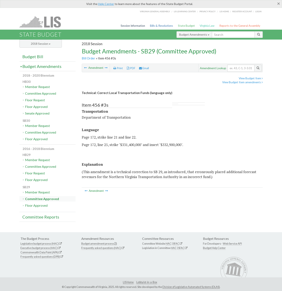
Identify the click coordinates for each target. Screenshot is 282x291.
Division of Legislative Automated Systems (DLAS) (191, 287)
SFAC (176, 243)
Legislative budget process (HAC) (39, 243)
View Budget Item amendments (242, 82)
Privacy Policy (207, 11)
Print (118, 68)
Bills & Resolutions (161, 25)
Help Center (106, 4)
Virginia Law (207, 25)
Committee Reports (40, 216)
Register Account (242, 11)
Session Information (133, 25)
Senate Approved (37, 113)
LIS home (224, 11)
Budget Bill (32, 56)
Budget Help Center (214, 248)
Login (258, 11)
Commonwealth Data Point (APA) (39, 252)
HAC (168, 243)
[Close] (278, 3)
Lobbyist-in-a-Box (146, 282)
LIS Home (128, 282)
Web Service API (232, 243)
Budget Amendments (194, 34)
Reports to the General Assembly (239, 25)
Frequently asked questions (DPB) (40, 256)
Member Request (37, 87)
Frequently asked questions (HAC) (101, 248)
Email (144, 68)
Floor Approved (36, 107)
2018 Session (40, 43)
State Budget (186, 25)
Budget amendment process (97, 243)
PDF (131, 68)
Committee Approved (40, 93)
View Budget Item (251, 78)
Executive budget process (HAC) (39, 248)
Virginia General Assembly (155, 11)
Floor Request (35, 100)
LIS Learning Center (185, 11)
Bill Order (88, 58)
